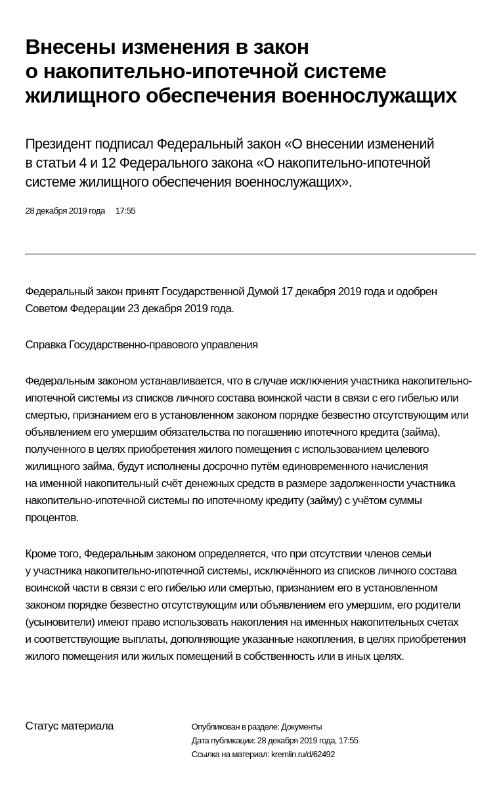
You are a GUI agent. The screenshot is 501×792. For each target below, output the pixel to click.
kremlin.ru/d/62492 (303, 754)
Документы (301, 727)
